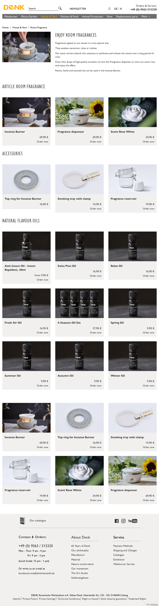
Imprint (16, 598)
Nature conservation (82, 564)
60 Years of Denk (80, 546)
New (109, 16)
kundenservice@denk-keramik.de (37, 573)
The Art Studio (79, 573)
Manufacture (78, 555)
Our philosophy (80, 550)
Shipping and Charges (125, 550)
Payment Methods (123, 546)
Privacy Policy (30, 598)
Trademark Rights (137, 598)
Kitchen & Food (69, 16)
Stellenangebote (79, 577)
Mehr (145, 16)
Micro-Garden (29, 16)
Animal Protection (92, 16)
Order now (42, 141)
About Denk (80, 537)
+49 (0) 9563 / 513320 (36, 545)
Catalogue (118, 555)
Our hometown (79, 568)
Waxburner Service (124, 564)
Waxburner (10, 16)
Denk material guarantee (113, 598)
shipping (154, 604)
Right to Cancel (90, 598)
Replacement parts (127, 16)
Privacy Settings (47, 598)
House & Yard (49, 16)
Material (75, 559)
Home (5, 27)
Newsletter (78, 8)
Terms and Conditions (69, 598)
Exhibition (119, 559)
